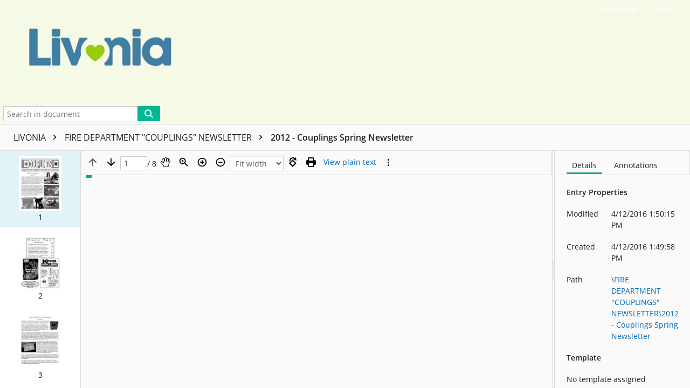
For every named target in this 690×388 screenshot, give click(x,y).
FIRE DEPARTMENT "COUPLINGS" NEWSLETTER (166, 137)
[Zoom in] (202, 162)
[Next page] (111, 162)
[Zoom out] (220, 162)
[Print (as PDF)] (311, 162)
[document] (622, 269)
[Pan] (165, 162)
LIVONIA (37, 137)
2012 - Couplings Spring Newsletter (342, 137)
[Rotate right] (293, 162)
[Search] (148, 113)
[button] (40, 189)
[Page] (133, 163)
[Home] (334, 51)
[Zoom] (184, 162)
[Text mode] (350, 162)
